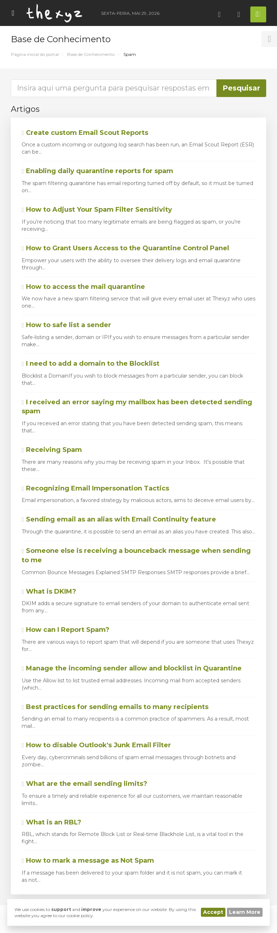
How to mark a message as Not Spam (88, 860)
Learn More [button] (244, 912)
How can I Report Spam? (65, 630)
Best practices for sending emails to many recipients (115, 707)
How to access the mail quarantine (83, 287)
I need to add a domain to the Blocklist (90, 364)
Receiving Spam (52, 450)
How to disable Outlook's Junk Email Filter (96, 745)
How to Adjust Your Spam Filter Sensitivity (97, 210)
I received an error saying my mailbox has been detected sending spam (137, 406)
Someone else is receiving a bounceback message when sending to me (136, 555)
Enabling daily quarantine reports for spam (97, 171)
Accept (213, 912)
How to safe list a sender (66, 325)
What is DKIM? (49, 591)
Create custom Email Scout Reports (85, 133)
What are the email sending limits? (84, 784)
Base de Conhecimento (91, 54)
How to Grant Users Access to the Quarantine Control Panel (125, 248)
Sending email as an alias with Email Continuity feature (119, 519)
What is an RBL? (51, 822)
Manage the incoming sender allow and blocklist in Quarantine (132, 668)
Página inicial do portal (35, 54)
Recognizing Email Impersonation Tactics (95, 488)
